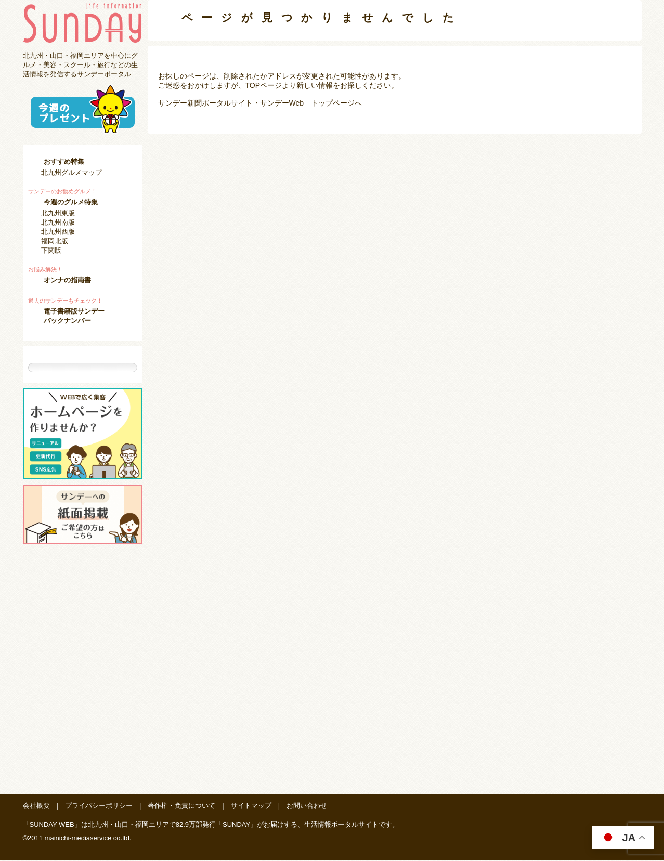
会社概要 (36, 806)
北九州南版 (58, 222)
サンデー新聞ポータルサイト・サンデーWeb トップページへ (260, 103)
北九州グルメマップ (71, 172)
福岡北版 (54, 241)
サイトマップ (251, 806)
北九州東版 (58, 213)
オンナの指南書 (67, 280)
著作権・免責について (181, 806)
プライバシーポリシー (99, 806)
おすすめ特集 (64, 161)
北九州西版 (58, 232)
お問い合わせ (307, 806)
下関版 (51, 250)
